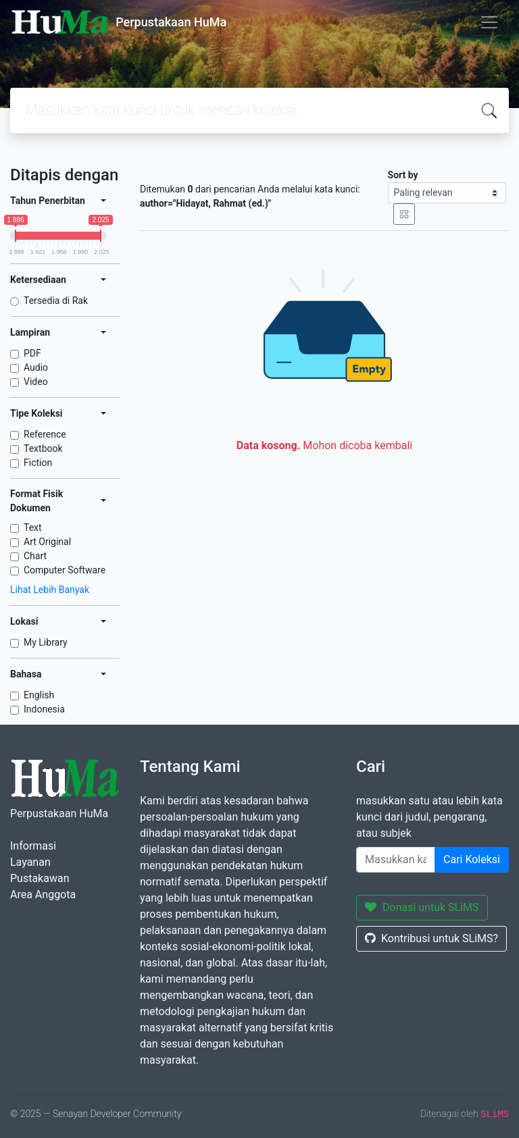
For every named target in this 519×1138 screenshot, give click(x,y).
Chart (35, 555)
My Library (46, 642)
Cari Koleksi (471, 859)
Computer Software (64, 570)
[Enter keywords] (395, 860)
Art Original (47, 541)
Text (33, 527)
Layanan (30, 862)
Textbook (43, 448)
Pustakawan (39, 878)
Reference (45, 434)
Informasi (33, 845)
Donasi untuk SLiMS (422, 907)
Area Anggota (43, 894)
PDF (32, 353)
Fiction (38, 462)
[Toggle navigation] (489, 22)
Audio (36, 367)
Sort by (403, 175)
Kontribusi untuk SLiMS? (431, 938)
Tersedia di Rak (56, 300)
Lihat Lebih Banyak (49, 589)
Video (36, 381)
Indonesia (44, 709)
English (39, 695)
